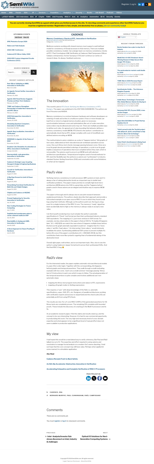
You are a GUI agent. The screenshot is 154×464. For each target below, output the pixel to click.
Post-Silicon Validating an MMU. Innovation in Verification (18, 85)
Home (3, 13)
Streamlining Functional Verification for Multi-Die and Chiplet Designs (20, 186)
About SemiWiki (86, 461)
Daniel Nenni (129, 74)
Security (80, 13)
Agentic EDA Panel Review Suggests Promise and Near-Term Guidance (19, 100)
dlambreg (129, 83)
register (57, 421)
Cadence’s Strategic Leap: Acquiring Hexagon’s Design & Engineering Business (21, 163)
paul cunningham (75, 395)
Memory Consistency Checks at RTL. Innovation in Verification (71, 39)
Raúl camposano (93, 395)
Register (125, 4)
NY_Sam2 (126, 116)
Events (117, 17)
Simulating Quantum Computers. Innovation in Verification (18, 125)
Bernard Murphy (53, 40)
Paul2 (127, 104)
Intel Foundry (57, 17)
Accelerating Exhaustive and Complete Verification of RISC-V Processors (76, 369)
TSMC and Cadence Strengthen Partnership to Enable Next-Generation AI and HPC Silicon (21, 108)
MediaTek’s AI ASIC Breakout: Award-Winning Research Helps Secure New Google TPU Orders (130, 60)
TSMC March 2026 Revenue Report (129, 81)
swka (124, 53)
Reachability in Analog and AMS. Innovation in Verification (18, 222)
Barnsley (128, 51)
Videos (119, 13)
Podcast (110, 13)
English (122, 37)
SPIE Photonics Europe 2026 (17, 41)
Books (89, 13)
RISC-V (67, 17)
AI (78, 17)
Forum (18, 13)
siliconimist (129, 144)
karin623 (126, 66)
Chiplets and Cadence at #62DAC (18, 193)
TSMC (48, 17)
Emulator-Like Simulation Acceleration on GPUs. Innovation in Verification (21, 148)
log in (64, 421)
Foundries (55, 13)
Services (43, 13)
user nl (125, 95)
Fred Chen (129, 114)
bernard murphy (58, 395)
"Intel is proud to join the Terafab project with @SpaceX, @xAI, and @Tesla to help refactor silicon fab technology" (131, 132)
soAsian (125, 76)
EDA (27, 13)
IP (34, 13)
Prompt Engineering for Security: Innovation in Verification (18, 199)
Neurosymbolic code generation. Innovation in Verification (18, 155)
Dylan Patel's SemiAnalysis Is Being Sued (131, 142)
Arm (73, 17)
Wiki (11, 13)
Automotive (94, 17)
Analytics (68, 13)
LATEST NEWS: (8, 17)
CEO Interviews (22, 17)
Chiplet (41, 17)
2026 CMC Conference (15, 50)
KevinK (128, 93)
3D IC (102, 17)
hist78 (128, 136)
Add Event (18, 37)
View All (26, 37)
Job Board (99, 13)
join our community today (114, 26)
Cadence (56, 42)
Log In (133, 4)
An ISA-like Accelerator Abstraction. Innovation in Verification (71, 364)
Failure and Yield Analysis (16, 46)
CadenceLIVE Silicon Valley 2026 (18, 54)
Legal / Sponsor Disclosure (71, 461)
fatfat (127, 64)
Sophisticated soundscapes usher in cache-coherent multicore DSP (19, 214)
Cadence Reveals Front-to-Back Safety (62, 359)
